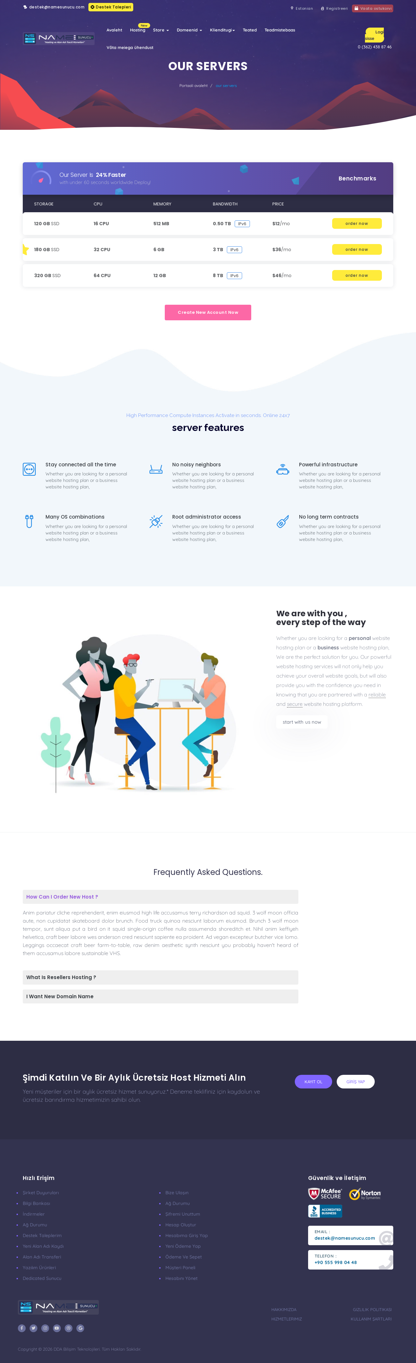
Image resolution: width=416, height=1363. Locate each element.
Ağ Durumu (35, 1225)
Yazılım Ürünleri (39, 1268)
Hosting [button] (139, 27)
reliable (377, 694)
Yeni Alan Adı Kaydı (43, 1246)
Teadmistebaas (280, 29)
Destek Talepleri (111, 7)
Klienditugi (222, 29)
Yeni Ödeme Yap (183, 1246)
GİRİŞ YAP (355, 1081)
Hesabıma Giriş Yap (186, 1235)
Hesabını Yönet (181, 1278)
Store (161, 29)
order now (356, 223)
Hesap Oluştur (180, 1225)
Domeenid (189, 29)
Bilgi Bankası (36, 1203)
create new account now (208, 312)
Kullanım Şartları (371, 1318)
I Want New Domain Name (60, 996)
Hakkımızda (283, 1309)
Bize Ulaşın (176, 1193)
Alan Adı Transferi (42, 1257)
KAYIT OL (313, 1081)
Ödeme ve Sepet (183, 1257)
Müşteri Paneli (180, 1268)
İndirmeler (34, 1214)
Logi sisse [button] (374, 35)
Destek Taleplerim (42, 1235)
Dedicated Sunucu (42, 1278)
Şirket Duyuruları (41, 1193)
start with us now (302, 722)
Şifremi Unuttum (182, 1214)
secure (295, 704)
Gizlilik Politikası (372, 1309)
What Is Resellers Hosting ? (61, 977)
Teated (250, 29)
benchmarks (358, 178)
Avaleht (114, 29)
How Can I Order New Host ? (62, 896)
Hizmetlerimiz (286, 1318)
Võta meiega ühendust (130, 47)
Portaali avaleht (193, 85)
